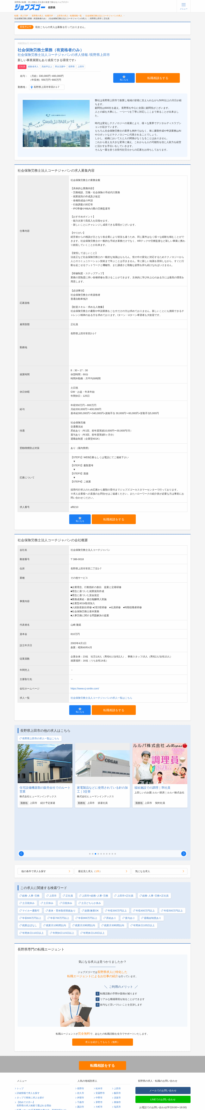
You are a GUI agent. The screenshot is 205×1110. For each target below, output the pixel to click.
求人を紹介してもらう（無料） (102, 1002)
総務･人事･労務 (29, 856)
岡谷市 (99, 1072)
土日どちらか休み (89, 864)
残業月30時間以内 (112, 886)
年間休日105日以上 (142, 886)
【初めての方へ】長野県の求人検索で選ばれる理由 (34, 1065)
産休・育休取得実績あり (60, 871)
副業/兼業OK (90, 871)
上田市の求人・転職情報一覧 (69, 16)
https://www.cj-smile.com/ (85, 688)
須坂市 (117, 1058)
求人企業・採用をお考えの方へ (33, 1103)
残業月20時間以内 (83, 886)
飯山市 (117, 1072)
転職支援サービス (26, 1076)
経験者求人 (33, 67)
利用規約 (21, 1085)
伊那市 (80, 1058)
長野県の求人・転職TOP (42, 16)
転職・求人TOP (21, 16)
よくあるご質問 (25, 1080)
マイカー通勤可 (29, 871)
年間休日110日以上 (31, 893)
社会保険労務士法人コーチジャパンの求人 (103, 16)
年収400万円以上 (144, 871)
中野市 (99, 1058)
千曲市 (80, 1063)
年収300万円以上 (116, 871)
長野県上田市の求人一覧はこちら (39, 738)
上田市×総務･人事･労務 (93, 856)
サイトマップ (23, 1089)
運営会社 (49, 1085)
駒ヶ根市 (81, 1077)
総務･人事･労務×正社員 (154, 856)
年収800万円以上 (86, 879)
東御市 (117, 1063)
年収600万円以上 (30, 879)
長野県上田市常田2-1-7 (46, 87)
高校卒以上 (47, 67)
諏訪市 (80, 1067)
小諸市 (80, 1072)
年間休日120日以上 (92, 893)
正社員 (22, 67)
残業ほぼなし (28, 886)
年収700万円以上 (58, 879)
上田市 (81, 67)
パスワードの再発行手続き (30, 1098)
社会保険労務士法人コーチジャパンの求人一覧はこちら (101, 697)
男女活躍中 (60, 67)
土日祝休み (27, 864)
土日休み (47, 864)
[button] (21, 814)
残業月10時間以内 (54, 886)
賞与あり (128, 879)
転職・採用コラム (53, 1076)
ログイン (49, 1094)
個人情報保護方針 (53, 1080)
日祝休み (65, 864)
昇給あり (109, 879)
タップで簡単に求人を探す (30, 1058)
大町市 (99, 1067)
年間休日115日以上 (62, 893)
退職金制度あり (151, 879)
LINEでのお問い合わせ (163, 1060)
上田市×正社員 (123, 856)
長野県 (71, 67)
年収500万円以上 (172, 871)
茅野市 (99, 1063)
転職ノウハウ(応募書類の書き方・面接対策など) (41, 1071)
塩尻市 (117, 1067)
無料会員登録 (23, 1094)
